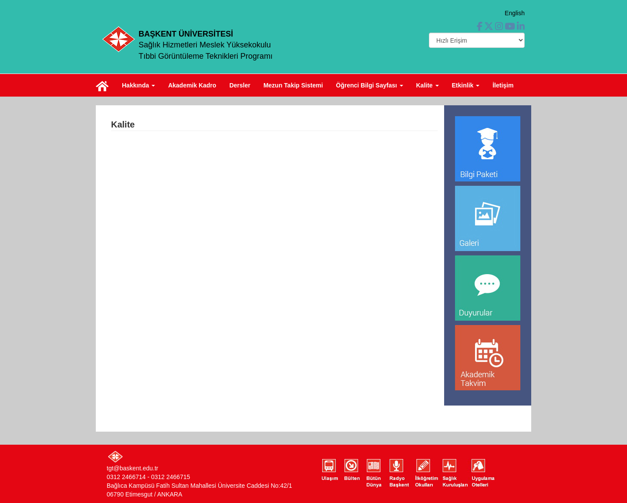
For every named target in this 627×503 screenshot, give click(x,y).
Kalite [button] (427, 85)
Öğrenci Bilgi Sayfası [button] (369, 85)
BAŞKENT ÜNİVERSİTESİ (185, 34)
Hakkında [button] (138, 85)
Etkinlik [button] (466, 85)
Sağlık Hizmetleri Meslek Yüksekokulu (204, 44)
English (515, 13)
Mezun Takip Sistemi (293, 85)
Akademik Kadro (192, 85)
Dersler (239, 85)
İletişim (502, 85)
